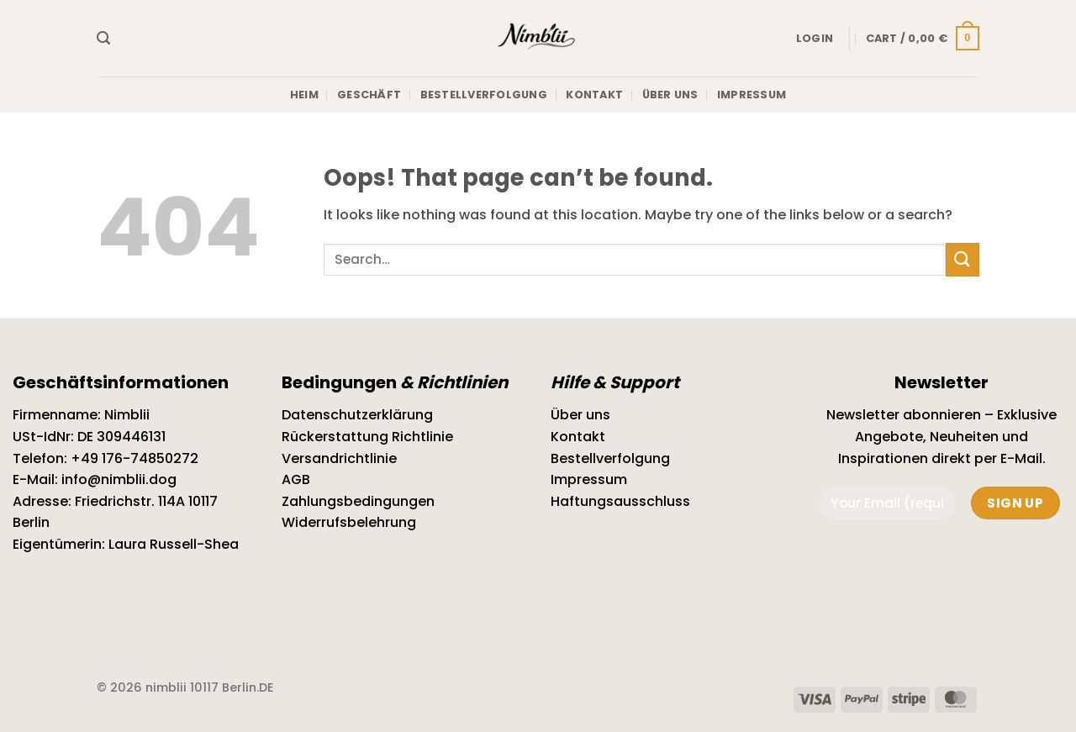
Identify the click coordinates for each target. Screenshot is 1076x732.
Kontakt (594, 94)
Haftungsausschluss (620, 501)
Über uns (670, 94)
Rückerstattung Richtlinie (367, 436)
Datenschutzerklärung (357, 414)
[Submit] (962, 259)
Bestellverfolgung (483, 94)
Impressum (751, 94)
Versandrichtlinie (339, 458)
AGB (296, 479)
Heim (304, 94)
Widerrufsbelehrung (349, 522)
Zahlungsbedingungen (358, 501)
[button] (103, 38)
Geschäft (369, 94)
